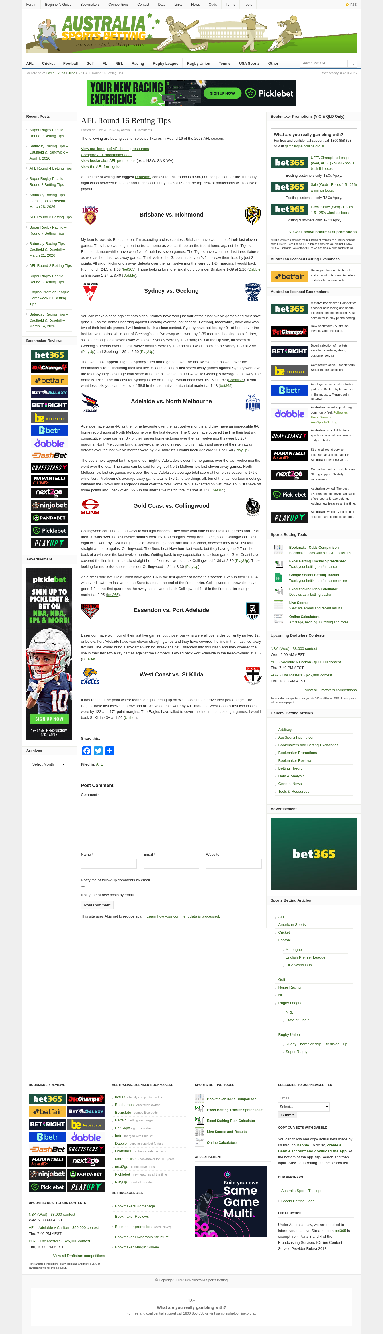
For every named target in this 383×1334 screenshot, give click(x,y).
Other (273, 63)
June (71, 73)
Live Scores (298, 603)
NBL (119, 63)
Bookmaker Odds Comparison (314, 548)
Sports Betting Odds (297, 1201)
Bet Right (122, 1128)
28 (80, 73)
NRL (289, 1012)
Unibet (130, 717)
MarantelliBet (126, 1159)
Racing (138, 63)
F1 (104, 63)
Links (178, 5)
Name (87, 854)
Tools (248, 5)
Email (149, 854)
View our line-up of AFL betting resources (115, 149)
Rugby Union (198, 63)
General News (290, 784)
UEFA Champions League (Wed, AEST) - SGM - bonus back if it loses (332, 163)
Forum (31, 5)
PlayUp (88, 351)
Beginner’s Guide (58, 5)
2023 (61, 73)
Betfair (120, 1120)
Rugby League (166, 63)
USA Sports (249, 63)
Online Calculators (304, 617)
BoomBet (236, 380)
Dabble (254, 269)
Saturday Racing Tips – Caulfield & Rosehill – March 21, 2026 (49, 249)
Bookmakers (89, 5)
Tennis (224, 63)
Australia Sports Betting (210, 1280)
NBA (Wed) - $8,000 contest (294, 648)
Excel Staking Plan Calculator (313, 589)
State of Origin (298, 1020)
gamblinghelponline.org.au (305, 146)
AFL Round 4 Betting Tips (51, 168)
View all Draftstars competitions (331, 690)
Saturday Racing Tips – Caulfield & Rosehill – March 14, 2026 (49, 320)
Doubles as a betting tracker (310, 595)
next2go (121, 1166)
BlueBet (88, 659)
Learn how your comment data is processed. (183, 916)
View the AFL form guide (101, 166)
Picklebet (122, 1174)
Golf (90, 63)
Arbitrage (286, 729)
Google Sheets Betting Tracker (314, 575)
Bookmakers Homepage (135, 1206)
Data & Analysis (291, 776)
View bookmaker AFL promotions (108, 160)
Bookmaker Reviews (295, 760)
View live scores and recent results (315, 608)
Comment (90, 794)
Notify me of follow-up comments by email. (116, 880)
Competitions (118, 5)
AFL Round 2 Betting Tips (51, 265)
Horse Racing (289, 987)
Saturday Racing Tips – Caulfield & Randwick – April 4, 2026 (49, 152)
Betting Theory (290, 768)
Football (70, 63)
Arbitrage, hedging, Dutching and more (318, 622)
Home (50, 73)
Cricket (48, 63)
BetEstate (123, 1112)
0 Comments (143, 130)
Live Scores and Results (227, 1132)
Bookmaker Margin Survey (137, 1247)
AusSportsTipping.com (297, 737)
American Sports (292, 924)
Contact (143, 5)
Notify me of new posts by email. (108, 895)
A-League (294, 949)
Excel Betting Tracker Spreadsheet (317, 561)
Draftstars (143, 177)
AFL (30, 63)
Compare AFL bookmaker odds (106, 155)
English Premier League (306, 957)
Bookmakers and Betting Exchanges (308, 745)
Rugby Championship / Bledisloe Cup (316, 1044)
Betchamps (124, 1105)
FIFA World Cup (299, 965)
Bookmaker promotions (134, 1227)
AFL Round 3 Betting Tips (51, 217)
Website (213, 854)
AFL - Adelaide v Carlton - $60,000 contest (306, 662)
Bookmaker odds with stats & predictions (320, 553)
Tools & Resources (293, 791)
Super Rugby (297, 1052)
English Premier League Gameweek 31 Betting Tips (49, 298)
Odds (213, 5)
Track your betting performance (313, 567)
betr (118, 1136)
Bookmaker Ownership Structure (142, 1237)
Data (161, 5)
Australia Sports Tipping (301, 1191)
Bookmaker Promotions (297, 753)
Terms (230, 5)
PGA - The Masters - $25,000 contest (301, 675)
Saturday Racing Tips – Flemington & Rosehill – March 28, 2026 (49, 201)
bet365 (128, 269)
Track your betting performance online (318, 581)
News (195, 5)
